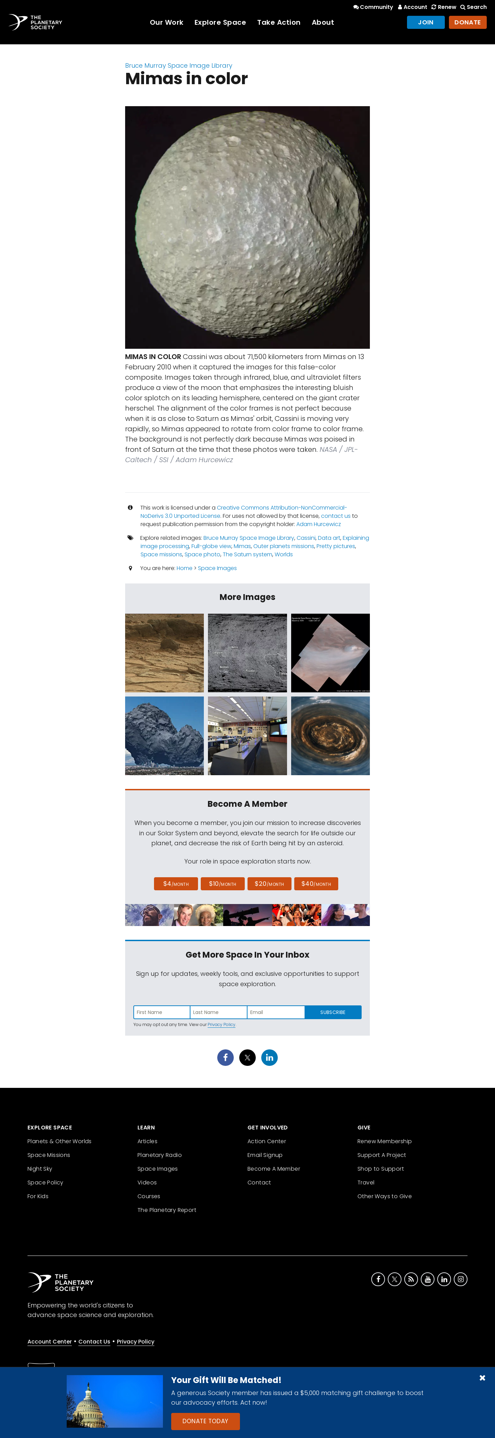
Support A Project (382, 1155)
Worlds (284, 554)
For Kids (38, 1196)
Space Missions (49, 1155)
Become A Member (274, 1169)
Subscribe (332, 1012)
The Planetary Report (167, 1210)
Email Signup (265, 1155)
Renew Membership (385, 1141)
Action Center (267, 1141)
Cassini (306, 538)
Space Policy (46, 1182)
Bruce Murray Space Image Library (178, 65)
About (323, 22)
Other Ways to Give (385, 1196)
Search (473, 7)
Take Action (279, 22)
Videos (147, 1182)
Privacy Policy (221, 1024)
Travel (366, 1182)
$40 (316, 883)
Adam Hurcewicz (318, 524)
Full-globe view (211, 546)
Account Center (50, 1342)
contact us (336, 516)
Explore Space (220, 22)
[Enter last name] (219, 1012)
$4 (176, 883)
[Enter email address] (276, 1012)
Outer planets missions (283, 546)
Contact (259, 1182)
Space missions (161, 554)
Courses (149, 1196)
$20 (269, 883)
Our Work (167, 22)
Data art (329, 538)
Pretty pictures (336, 546)
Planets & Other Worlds (60, 1141)
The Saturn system (247, 554)
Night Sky (40, 1169)
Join (426, 22)
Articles (147, 1141)
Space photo (202, 554)
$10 (222, 883)
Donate (467, 22)
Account (411, 7)
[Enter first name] (161, 1012)
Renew (443, 7)
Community (372, 7)
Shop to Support (381, 1169)
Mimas (242, 546)
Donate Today (206, 1421)
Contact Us (94, 1342)
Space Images (217, 568)
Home (184, 568)
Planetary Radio (160, 1155)
